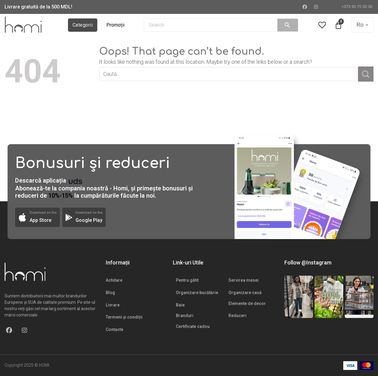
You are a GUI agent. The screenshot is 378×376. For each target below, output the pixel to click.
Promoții (115, 25)
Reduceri (237, 315)
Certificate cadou (193, 326)
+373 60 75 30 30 (354, 6)
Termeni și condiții (124, 317)
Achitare (114, 280)
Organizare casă (245, 292)
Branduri (184, 315)
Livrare (113, 305)
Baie (180, 305)
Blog (110, 292)
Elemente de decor (247, 303)
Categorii (83, 25)
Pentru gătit (187, 280)
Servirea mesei (243, 280)
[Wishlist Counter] (322, 25)
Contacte (114, 329)
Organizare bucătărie (197, 292)
